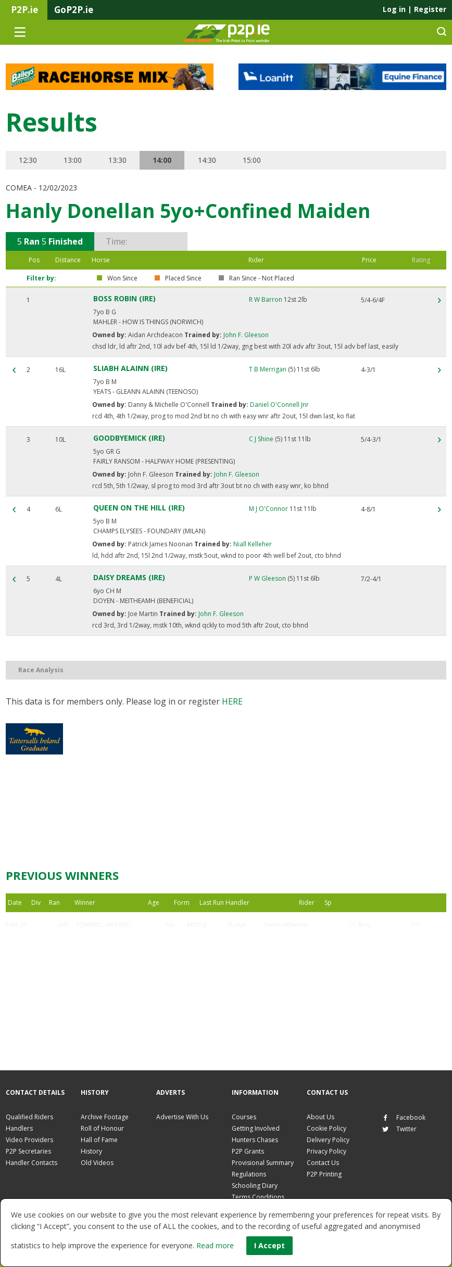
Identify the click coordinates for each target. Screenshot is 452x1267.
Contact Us (323, 1162)
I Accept (269, 1245)
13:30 (117, 160)
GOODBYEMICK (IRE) (129, 438)
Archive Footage (105, 1116)
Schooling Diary (255, 1185)
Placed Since (183, 278)
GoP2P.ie (73, 10)
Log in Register (414, 9)
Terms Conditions (258, 1197)
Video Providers (29, 1139)
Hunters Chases (255, 1139)
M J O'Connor (268, 508)
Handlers (19, 1128)
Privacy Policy (326, 1151)
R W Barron (265, 299)
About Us (320, 1116)
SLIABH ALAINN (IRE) (130, 368)
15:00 (252, 160)
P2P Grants (248, 1151)
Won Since (122, 278)
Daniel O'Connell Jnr (278, 404)
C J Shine (261, 438)
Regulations (249, 1174)
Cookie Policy (326, 1128)
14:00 (162, 160)
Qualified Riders (29, 1116)
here (232, 701)
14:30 (207, 160)
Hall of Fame (99, 1139)
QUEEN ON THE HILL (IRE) (139, 508)
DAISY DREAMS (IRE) (129, 577)
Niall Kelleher (252, 544)
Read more (215, 1245)
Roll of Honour (102, 1128)
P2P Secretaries (28, 1151)
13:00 (73, 160)
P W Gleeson (267, 578)
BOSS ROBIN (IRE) (124, 298)
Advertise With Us (182, 1116)
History (91, 1151)
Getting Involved (256, 1128)
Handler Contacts (31, 1162)
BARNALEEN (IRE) (98, 974)
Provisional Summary (263, 1162)
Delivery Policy (328, 1139)
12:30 (28, 160)
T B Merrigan (267, 369)
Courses (244, 1116)
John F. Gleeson (245, 334)
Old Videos (97, 1162)
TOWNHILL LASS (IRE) (103, 924)
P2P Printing (324, 1174)
